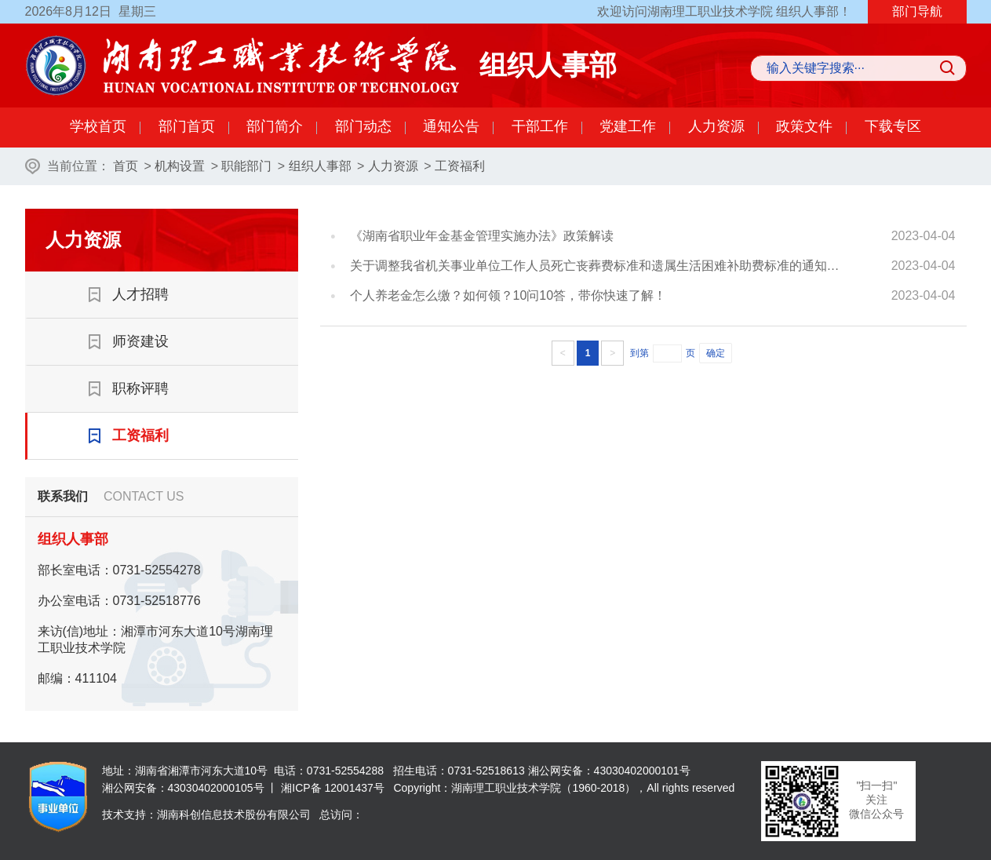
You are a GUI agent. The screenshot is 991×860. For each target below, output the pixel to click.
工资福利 (460, 166)
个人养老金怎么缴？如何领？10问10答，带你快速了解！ (508, 295)
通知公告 (451, 126)
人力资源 (716, 126)
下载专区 (893, 126)
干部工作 (540, 126)
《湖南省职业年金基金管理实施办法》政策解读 (482, 235)
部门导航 (917, 11)
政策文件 (804, 126)
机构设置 (180, 166)
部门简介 (274, 126)
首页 (125, 166)
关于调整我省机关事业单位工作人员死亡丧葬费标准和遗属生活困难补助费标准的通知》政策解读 (600, 265)
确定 (715, 353)
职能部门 (246, 166)
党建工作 (627, 126)
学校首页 (98, 126)
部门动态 (363, 126)
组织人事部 (320, 166)
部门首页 (186, 126)
